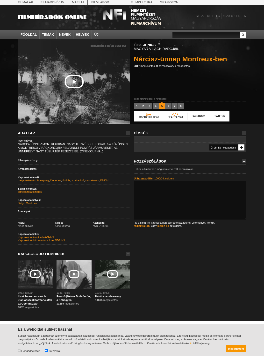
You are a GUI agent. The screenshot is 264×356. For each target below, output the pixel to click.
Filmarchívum (52, 2)
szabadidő (78, 180)
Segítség (213, 16)
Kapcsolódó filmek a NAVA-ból (36, 237)
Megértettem (236, 348)
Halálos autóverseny (108, 296)
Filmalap (25, 2)
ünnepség (43, 180)
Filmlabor (100, 2)
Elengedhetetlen (29, 350)
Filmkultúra (141, 2)
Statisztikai (53, 350)
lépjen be (163, 225)
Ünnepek (55, 180)
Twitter (219, 116)
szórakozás (92, 180)
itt (191, 343)
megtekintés (144, 65)
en (244, 16)
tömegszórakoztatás (30, 191)
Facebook (199, 116)
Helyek (82, 34)
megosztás (182, 65)
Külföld (104, 180)
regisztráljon (142, 225)
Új (96, 34)
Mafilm (78, 2)
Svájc (21, 203)
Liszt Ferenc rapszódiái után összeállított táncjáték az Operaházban (35, 300)
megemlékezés (27, 180)
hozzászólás (164, 65)
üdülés (66, 180)
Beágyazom (175, 117)
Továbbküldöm (149, 117)
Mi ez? (200, 16)
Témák (48, 34)
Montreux (31, 203)
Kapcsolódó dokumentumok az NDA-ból (41, 240)
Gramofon (169, 2)
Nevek (65, 34)
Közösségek (231, 16)
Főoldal (29, 34)
